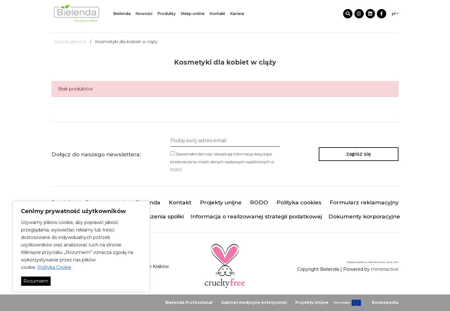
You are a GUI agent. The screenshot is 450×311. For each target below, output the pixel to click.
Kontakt (217, 13)
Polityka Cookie (54, 267)
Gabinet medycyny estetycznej (254, 302)
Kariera (237, 13)
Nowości (144, 13)
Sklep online (193, 13)
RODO (176, 169)
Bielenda (122, 13)
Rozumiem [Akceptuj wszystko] (35, 281)
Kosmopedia (385, 302)
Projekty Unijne (311, 302)
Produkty (167, 13)
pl (394, 13)
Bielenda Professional (188, 302)
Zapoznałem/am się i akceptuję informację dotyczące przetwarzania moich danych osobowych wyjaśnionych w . (222, 162)
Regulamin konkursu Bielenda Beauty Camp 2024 (372, 262)
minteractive (384, 269)
